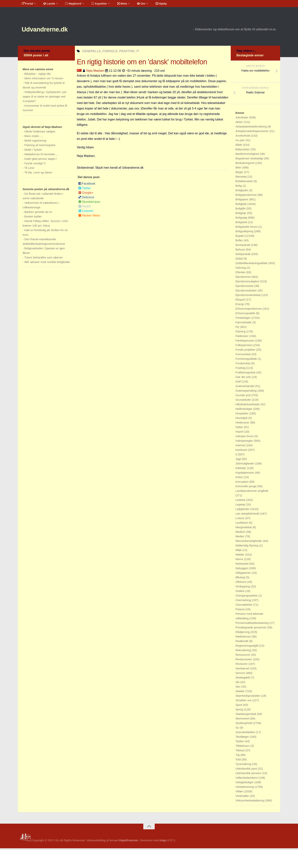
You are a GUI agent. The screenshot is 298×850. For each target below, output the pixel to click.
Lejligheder (242, 510)
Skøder (240, 692)
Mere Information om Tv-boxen (43, 80)
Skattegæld (243, 679)
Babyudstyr (242, 151)
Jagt (238, 460)
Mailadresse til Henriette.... (41, 155)
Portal (27, 4)
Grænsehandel (245, 387)
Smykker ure (243, 702)
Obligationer (243, 574)
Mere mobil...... (33, 137)
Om (133, 4)
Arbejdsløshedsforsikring (251, 128)
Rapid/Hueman (128, 842)
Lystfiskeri (242, 524)
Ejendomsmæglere (247, 283)
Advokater (242, 119)
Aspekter (94, 4)
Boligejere (242, 201)
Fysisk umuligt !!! (35, 165)
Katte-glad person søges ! (40, 160)
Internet (240, 447)
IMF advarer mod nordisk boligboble (47, 263)
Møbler (240, 556)
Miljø (238, 551)
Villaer (239, 793)
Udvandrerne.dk (51, 30)
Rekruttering (243, 651)
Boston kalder (33, 218)
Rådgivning (242, 633)
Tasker (240, 743)
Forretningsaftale (246, 360)
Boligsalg (241, 219)
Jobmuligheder (245, 465)
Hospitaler (242, 415)
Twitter (84, 190)
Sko (238, 688)
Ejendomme (243, 278)
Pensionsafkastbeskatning (252, 624)
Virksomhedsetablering (250, 802)
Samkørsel (242, 670)
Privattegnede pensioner (251, 629)
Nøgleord (69, 4)
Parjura (240, 610)
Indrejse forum (244, 437)
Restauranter (244, 661)
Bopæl (240, 237)
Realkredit (242, 642)
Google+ (86, 194)
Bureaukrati (243, 246)
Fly (237, 328)
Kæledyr (241, 469)
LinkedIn (86, 212)
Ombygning (243, 588)
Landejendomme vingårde (251, 492)
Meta (116, 4)
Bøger (239, 173)
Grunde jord (243, 396)
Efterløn (240, 273)
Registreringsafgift (247, 647)
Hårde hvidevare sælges (39, 133)
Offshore (241, 583)
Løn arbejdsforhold (247, 515)
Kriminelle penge (246, 488)
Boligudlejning (244, 233)
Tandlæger (242, 738)
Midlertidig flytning (247, 547)
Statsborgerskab (246, 715)
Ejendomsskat (244, 287)
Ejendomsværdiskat (248, 296)
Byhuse (240, 251)
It (236, 456)
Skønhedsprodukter (248, 697)
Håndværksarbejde (247, 406)
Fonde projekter (245, 351)
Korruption (242, 483)
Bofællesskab (244, 182)
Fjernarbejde (243, 324)
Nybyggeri (242, 569)
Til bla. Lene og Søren (38, 174)
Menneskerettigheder (249, 542)
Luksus (240, 519)
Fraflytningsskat (245, 374)
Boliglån (240, 210)
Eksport (240, 301)
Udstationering (245, 788)
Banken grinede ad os (38, 213)
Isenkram (241, 451)
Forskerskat (243, 365)
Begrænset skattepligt (249, 160)
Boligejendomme (246, 196)
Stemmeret (242, 720)
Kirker (239, 478)
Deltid (239, 260)
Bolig (239, 187)
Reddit (84, 208)
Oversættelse (244, 606)
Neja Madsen (95, 72)
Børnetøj (241, 178)
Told (238, 761)
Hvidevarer (242, 424)
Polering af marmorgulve (39, 146)
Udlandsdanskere (246, 779)
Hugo (163, 842)
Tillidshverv (242, 747)
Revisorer (241, 665)
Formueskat (243, 355)
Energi (240, 305)
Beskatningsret (245, 164)
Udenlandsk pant (246, 770)
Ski (237, 683)
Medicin (240, 533)
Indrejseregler (244, 442)
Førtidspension (245, 342)
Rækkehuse (243, 638)
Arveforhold (243, 137)
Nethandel (242, 565)
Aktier (239, 123)
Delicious (86, 199)
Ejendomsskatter (246, 292)
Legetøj (240, 506)
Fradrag (240, 369)
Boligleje (241, 214)
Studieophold (244, 724)
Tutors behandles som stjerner (43, 259)
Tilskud (240, 752)
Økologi (240, 579)
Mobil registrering (35, 142)
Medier (240, 538)
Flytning (240, 333)
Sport (239, 706)
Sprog (239, 711)
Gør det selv (243, 378)
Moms (239, 560)
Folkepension (244, 346)
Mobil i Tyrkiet (33, 151)
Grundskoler (243, 401)
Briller (239, 242)
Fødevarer (242, 337)
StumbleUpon (89, 203)
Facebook (86, 185)
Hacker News (89, 217)
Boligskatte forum (246, 228)
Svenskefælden (245, 733)
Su (237, 729)
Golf (238, 383)
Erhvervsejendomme (248, 310)
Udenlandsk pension (248, 774)
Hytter (239, 428)
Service (240, 674)
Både (239, 146)
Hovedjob (241, 419)
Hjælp (152, 4)
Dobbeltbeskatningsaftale (251, 264)
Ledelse (240, 501)
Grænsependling (246, 392)
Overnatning (243, 601)
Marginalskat (243, 528)
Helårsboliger (244, 410)
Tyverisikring (243, 765)
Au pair (240, 141)
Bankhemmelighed (247, 155)
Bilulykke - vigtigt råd (37, 75)
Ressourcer (243, 656)
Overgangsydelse (246, 597)
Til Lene (29, 169)
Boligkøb (241, 205)
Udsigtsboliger (244, 783)
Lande (47, 4)
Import (239, 433)
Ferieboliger (243, 319)
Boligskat (241, 223)
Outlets (240, 592)
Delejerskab (243, 255)
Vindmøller (242, 797)
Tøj (237, 756)
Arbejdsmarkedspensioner (252, 132)
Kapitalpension (245, 474)
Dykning (240, 269)
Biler (238, 169)
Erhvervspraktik (245, 314)
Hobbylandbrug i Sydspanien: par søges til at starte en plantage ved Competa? (45, 98)
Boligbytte (242, 192)
